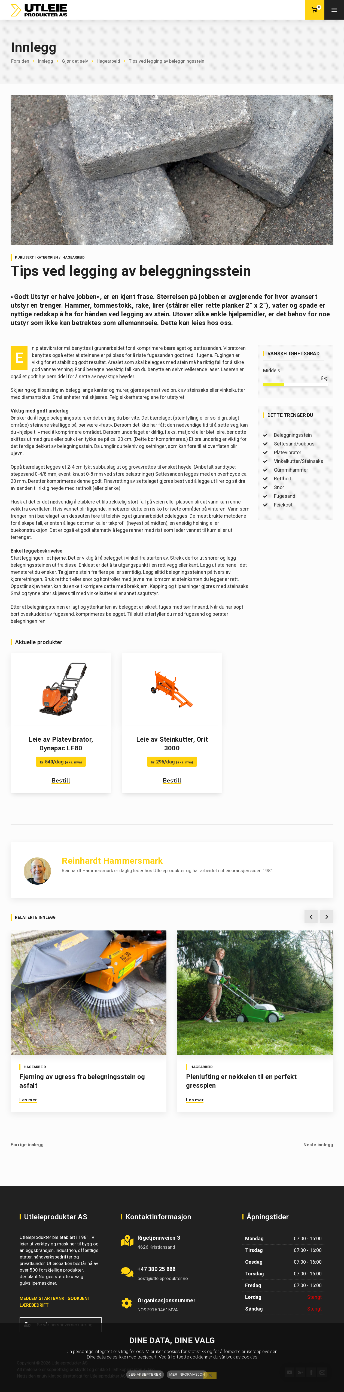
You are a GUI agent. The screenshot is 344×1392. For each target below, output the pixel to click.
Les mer (28, 1100)
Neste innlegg (318, 1141)
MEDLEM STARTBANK (42, 1294)
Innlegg (45, 61)
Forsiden (20, 61)
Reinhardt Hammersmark (112, 861)
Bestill (61, 780)
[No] (210, 1375)
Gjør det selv (75, 61)
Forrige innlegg (27, 1141)
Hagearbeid (108, 61)
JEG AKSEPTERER (145, 1374)
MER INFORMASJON (187, 1374)
